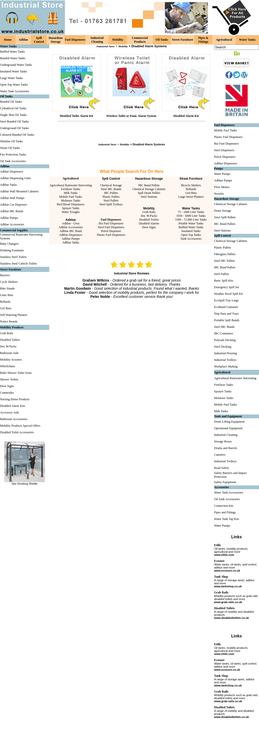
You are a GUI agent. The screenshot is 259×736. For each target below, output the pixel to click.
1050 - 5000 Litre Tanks (191, 216)
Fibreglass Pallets (224, 254)
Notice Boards (9, 321)
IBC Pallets (111, 193)
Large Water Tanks (11, 78)
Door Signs (7, 386)
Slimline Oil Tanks (11, 141)
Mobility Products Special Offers (20, 425)
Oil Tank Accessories (13, 161)
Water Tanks (247, 39)
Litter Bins (6, 295)
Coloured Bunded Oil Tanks (17, 134)
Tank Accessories (190, 238)
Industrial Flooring (225, 353)
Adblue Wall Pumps (12, 198)
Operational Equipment (228, 428)
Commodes (7, 392)
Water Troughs (71, 212)
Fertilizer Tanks (70, 189)
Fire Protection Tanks (13, 154)
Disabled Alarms (149, 223)
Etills (217, 545)
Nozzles (219, 193)
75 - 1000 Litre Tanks (191, 212)
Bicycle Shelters (191, 185)
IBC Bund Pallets (149, 185)
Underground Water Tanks (16, 65)
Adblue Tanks (8, 185)
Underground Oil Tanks (14, 128)
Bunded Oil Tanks (11, 101)
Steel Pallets (111, 200)
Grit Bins (5, 308)
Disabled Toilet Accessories (17, 432)
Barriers (5, 275)
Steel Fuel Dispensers (111, 227)
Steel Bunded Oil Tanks (14, 121)
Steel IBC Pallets (224, 261)
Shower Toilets (9, 379)
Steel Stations (149, 196)
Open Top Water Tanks (14, 84)
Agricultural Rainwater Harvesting (71, 185)
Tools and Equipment (228, 416)
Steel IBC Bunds (111, 189)
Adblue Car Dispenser (13, 204)
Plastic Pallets (111, 196)
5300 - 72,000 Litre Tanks (191, 219)
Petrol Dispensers (224, 157)
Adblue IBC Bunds (11, 211)
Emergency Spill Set (226, 287)
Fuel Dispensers (75, 39)
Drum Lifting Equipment (229, 421)
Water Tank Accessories (14, 91)
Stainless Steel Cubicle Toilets (18, 263)
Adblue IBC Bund (71, 231)
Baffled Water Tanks (12, 51)
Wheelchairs (7, 366)
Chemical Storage (111, 185)
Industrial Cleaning (97, 39)
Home (8, 39)
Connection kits (223, 506)
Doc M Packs (8, 346)
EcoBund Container (226, 307)
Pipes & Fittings (203, 39)
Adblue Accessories (12, 224)
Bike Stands (7, 288)
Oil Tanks (162, 39)
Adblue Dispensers (11, 171)
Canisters (219, 454)
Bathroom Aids (9, 353)
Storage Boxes (223, 441)
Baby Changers (9, 244)
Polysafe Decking (225, 340)
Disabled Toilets (10, 340)
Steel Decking (222, 346)
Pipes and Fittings (225, 512)
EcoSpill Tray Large (226, 300)
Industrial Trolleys (225, 360)
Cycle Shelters (9, 282)
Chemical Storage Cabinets (149, 189)
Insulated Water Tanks (13, 71)
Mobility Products (12, 327)
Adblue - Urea (70, 223)
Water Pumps (222, 174)
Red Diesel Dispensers (71, 204)
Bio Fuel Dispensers (111, 223)
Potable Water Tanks (191, 223)
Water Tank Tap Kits (226, 519)
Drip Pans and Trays (226, 313)
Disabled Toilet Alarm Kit (76, 116)
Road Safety (221, 468)
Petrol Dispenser (111, 231)
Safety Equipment (225, 482)
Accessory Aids (9, 412)
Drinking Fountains (12, 250)
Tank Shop (221, 576)
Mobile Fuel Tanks (70, 196)
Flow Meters (222, 187)
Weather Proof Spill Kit (228, 294)
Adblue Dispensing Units (15, 178)
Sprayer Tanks (70, 208)
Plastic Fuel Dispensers (111, 235)
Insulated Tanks (190, 231)
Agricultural (224, 39)
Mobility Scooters (11, 359)
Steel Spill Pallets (225, 217)
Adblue (23, 39)
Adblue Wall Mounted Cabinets (19, 191)
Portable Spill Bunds (226, 320)
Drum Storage (222, 210)
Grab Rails (6, 333)
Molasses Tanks (70, 200)
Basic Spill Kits (223, 280)
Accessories (221, 487)
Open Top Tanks (191, 235)
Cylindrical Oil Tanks (13, 108)
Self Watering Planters (13, 315)
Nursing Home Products (14, 399)
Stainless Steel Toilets (13, 257)
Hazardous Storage (55, 39)
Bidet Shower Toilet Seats (16, 373)
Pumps (218, 168)
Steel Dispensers (224, 150)
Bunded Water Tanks (12, 58)
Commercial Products (140, 39)
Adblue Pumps (9, 218)
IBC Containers (223, 333)
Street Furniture (182, 39)
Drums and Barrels (225, 448)
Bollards (5, 301)
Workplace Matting (226, 366)
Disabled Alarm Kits (12, 406)
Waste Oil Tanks (10, 148)
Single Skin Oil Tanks (13, 115)
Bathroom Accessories (13, 419)
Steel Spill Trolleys (111, 204)
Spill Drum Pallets (149, 193)
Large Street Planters (191, 196)
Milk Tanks (71, 193)
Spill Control (39, 39)
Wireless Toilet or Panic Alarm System (131, 116)
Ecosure (219, 561)
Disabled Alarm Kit (186, 116)
